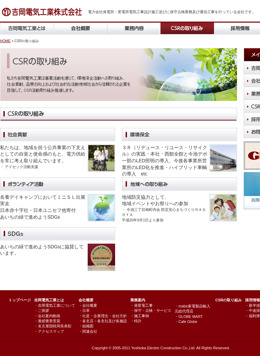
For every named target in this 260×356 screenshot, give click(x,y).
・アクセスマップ (49, 331)
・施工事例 (139, 316)
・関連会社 (88, 331)
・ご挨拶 (41, 310)
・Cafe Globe (186, 322)
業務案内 (137, 300)
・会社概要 (88, 305)
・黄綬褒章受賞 (47, 321)
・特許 (136, 321)
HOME (5, 41)
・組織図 (86, 326)
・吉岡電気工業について (54, 305)
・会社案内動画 (47, 316)
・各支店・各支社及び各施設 (103, 321)
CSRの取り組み (228, 300)
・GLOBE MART (189, 316)
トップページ (19, 300)
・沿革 (84, 310)
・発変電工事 (141, 305)
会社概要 (86, 300)
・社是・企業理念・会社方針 (103, 316)
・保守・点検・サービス (150, 310)
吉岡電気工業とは (49, 300)
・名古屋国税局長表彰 (52, 326)
